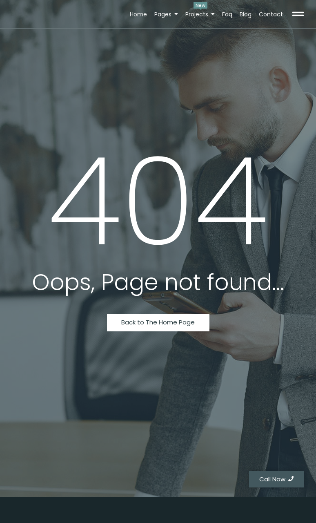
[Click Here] (298, 15)
